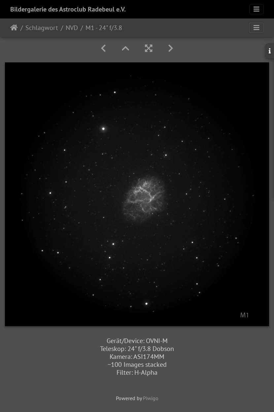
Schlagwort (41, 27)
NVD (72, 27)
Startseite (14, 28)
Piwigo (150, 398)
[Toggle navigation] (256, 9)
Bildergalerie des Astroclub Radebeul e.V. (68, 9)
